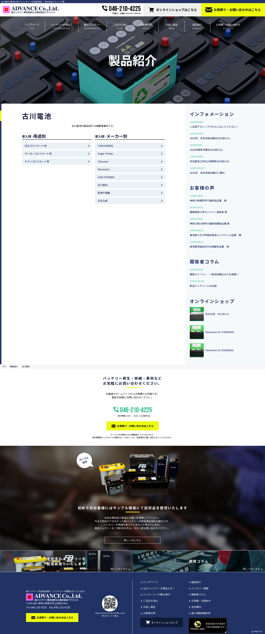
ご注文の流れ (119, 26)
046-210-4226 (62, 607)
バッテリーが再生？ (62, 26)
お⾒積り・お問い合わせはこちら (237, 9)
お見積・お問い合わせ (228, 26)
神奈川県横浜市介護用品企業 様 (208, 200)
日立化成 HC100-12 (217, 314)
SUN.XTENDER (106, 177)
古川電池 (103, 185)
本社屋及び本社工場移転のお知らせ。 (210, 161)
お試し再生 (171, 26)
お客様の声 (145, 26)
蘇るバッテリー (92, 26)
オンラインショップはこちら (176, 9)
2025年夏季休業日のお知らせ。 (207, 149)
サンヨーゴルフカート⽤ (38, 153)
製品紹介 (197, 26)
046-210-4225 (125, 9)
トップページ (32, 26)
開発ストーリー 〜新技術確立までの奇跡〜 (214, 274)
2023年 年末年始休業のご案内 (207, 172)
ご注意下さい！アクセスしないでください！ (214, 126)
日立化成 (103, 200)
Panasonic (104, 169)
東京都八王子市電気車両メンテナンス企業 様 (215, 235)
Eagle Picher (105, 153)
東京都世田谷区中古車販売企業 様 (209, 246)
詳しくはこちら (132, 540)
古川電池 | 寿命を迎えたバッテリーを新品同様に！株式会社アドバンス (31, 2)
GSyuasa (103, 161)
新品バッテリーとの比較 (203, 286)
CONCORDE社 (105, 145)
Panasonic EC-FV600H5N (219, 332)
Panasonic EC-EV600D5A (219, 350)
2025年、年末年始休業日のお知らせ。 (211, 138)
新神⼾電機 (104, 193)
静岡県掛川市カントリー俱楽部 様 (208, 212)
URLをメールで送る (109, 615)
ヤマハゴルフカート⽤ (37, 161)
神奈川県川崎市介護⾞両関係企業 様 (209, 223)
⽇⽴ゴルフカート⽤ (36, 145)
